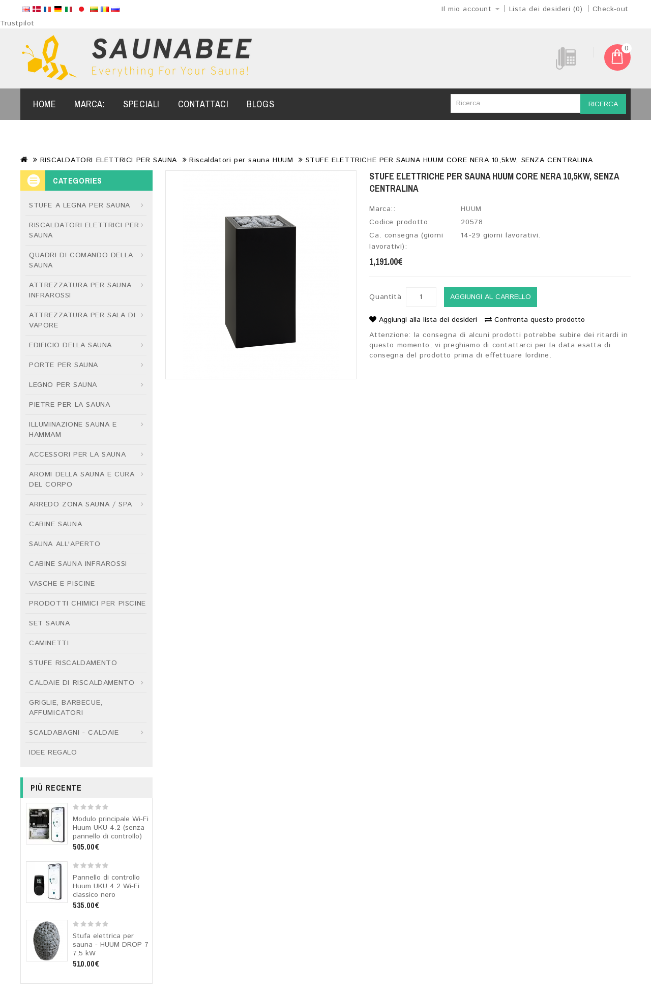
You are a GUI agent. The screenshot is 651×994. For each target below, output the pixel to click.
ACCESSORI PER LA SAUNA (77, 454)
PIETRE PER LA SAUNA (69, 405)
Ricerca (603, 104)
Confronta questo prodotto (535, 320)
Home (44, 104)
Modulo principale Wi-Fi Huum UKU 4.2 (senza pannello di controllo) (111, 827)
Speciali (141, 104)
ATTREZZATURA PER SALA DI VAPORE (82, 320)
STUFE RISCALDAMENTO (73, 663)
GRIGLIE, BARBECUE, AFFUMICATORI (66, 708)
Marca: (89, 104)
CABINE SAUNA (55, 524)
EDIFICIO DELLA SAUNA (70, 345)
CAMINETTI (49, 643)
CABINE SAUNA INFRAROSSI (78, 564)
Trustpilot (17, 23)
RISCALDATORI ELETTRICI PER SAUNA (108, 160)
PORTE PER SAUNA (63, 365)
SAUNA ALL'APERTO (65, 544)
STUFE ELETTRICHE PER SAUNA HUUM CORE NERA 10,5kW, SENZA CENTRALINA (449, 160)
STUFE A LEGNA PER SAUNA (79, 205)
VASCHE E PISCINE (62, 584)
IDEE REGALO (53, 752)
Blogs (260, 104)
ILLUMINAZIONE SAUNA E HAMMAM (73, 429)
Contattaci (203, 104)
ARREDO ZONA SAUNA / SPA (80, 504)
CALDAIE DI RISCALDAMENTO (81, 683)
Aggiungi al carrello (490, 297)
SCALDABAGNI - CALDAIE (74, 733)
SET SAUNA (49, 623)
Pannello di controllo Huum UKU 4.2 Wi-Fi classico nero (106, 886)
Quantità (385, 297)
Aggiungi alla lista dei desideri (423, 320)
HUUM (471, 209)
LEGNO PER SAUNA (63, 385)
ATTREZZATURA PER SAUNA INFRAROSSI (80, 290)
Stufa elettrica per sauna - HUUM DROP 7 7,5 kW (111, 944)
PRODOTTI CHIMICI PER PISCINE (87, 603)
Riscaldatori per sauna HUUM (241, 160)
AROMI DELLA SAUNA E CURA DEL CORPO (81, 479)
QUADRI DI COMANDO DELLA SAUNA (81, 260)
